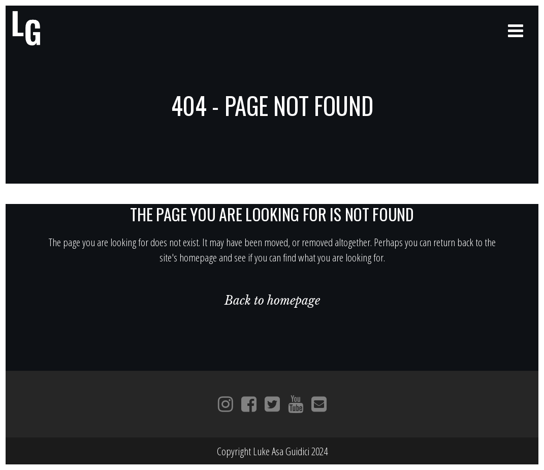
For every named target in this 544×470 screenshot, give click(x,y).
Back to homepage (272, 300)
